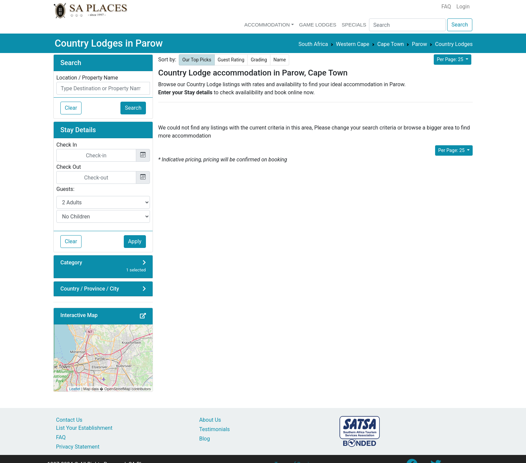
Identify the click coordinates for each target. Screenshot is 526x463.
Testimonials (214, 429)
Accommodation (267, 25)
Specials (353, 25)
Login (463, 6)
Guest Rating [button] (231, 59)
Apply (135, 241)
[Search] (407, 24)
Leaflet (74, 389)
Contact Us (69, 420)
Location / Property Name (87, 77)
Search (460, 24)
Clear (71, 108)
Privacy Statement (77, 447)
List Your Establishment (84, 428)
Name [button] (279, 59)
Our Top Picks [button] (196, 59)
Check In (66, 145)
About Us (210, 420)
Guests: (65, 189)
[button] (143, 316)
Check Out (68, 167)
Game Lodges (317, 25)
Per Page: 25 (450, 59)
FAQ (446, 6)
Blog (204, 438)
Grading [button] (259, 59)
